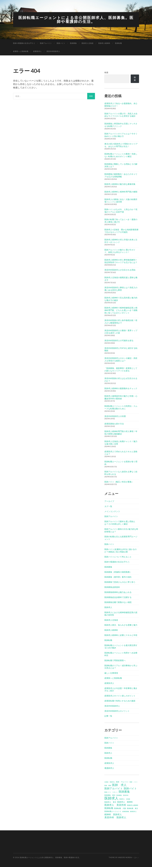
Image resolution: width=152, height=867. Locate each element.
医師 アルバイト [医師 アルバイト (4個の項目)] (122, 782)
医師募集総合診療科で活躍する (118, 597)
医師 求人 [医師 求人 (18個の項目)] (119, 784)
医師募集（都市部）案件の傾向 (118, 577)
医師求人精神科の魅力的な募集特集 (119, 184)
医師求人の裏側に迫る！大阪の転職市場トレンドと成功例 (120, 200)
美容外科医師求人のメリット (117, 711)
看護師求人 (109, 768)
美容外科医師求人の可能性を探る (118, 340)
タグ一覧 (108, 506)
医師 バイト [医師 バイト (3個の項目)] (134, 782)
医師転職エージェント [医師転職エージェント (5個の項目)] (112, 811)
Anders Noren (125, 857)
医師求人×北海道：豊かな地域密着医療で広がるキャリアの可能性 (121, 230)
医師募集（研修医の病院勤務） (118, 572)
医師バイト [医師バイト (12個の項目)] (130, 788)
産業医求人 (37, 51)
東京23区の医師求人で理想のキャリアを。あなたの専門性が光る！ (121, 144)
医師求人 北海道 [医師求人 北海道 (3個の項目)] (124, 799)
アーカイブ (109, 501)
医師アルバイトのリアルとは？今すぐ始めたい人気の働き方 (120, 134)
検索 (106, 72)
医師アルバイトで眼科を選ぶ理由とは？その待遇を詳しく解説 (119, 522)
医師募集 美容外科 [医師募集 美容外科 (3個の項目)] (122, 795)
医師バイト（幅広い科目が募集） (118, 481)
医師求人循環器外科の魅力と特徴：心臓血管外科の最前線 (120, 397)
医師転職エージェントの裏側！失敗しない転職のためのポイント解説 (120, 155)
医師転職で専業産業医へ (115, 660)
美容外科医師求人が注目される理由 (119, 270)
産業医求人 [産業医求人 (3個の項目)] (133, 811)
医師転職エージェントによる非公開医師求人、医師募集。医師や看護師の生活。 (76, 19)
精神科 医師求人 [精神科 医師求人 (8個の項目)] (113, 814)
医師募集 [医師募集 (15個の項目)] (124, 791)
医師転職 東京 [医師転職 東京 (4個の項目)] (132, 808)
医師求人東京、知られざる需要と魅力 (120, 625)
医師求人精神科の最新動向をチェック (120, 388)
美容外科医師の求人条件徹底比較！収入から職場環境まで (120, 321)
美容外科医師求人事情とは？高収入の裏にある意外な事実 (120, 288)
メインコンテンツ (112, 511)
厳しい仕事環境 (111, 673)
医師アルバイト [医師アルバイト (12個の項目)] (113, 788)
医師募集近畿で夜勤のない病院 (118, 602)
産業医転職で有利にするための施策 (119, 700)
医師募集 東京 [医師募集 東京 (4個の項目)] (109, 795)
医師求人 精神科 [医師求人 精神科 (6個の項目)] (125, 802)
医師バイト (61, 43)
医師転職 (118, 43)
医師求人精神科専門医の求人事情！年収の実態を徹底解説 (120, 432)
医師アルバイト (46, 43)
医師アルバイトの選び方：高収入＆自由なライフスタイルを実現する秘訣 (120, 114)
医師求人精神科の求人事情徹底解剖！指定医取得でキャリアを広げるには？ (120, 260)
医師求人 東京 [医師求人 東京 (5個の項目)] (110, 802)
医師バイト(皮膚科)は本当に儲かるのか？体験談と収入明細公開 (120, 550)
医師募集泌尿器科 (112, 587)
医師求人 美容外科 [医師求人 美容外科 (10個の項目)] (115, 804)
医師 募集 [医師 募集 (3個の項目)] (107, 785)
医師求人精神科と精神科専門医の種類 (120, 191)
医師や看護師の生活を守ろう (24, 43)
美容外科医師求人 (53, 51)
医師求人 (108, 607)
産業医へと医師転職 (20, 51)
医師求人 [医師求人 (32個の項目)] (111, 798)
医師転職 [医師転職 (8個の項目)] (108, 808)
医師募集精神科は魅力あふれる (118, 592)
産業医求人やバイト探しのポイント (119, 695)
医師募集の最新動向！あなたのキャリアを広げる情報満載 (120, 175)
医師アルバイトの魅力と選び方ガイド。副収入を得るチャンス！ (119, 250)
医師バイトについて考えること (118, 556)
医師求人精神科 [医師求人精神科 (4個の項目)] (132, 805)
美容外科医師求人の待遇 (115, 416)
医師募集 (73, 43)
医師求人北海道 (88, 43)
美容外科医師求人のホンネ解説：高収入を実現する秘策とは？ (120, 359)
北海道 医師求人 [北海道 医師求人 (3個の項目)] (109, 782)
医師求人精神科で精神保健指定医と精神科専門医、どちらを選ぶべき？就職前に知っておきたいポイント (120, 310)
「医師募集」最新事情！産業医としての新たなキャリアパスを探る (120, 369)
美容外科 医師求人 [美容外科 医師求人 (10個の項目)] (115, 817)
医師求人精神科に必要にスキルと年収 (120, 635)
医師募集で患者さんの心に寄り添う (119, 582)
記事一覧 (108, 716)
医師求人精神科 (104, 43)
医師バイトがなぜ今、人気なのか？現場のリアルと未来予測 (120, 210)
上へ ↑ (136, 857)
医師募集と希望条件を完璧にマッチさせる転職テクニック (120, 124)
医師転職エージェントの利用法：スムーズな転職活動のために (120, 407)
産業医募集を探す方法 (114, 423)
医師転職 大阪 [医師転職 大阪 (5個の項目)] (120, 808)
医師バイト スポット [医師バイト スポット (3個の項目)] (111, 792)
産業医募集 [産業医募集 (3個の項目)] (125, 811)
